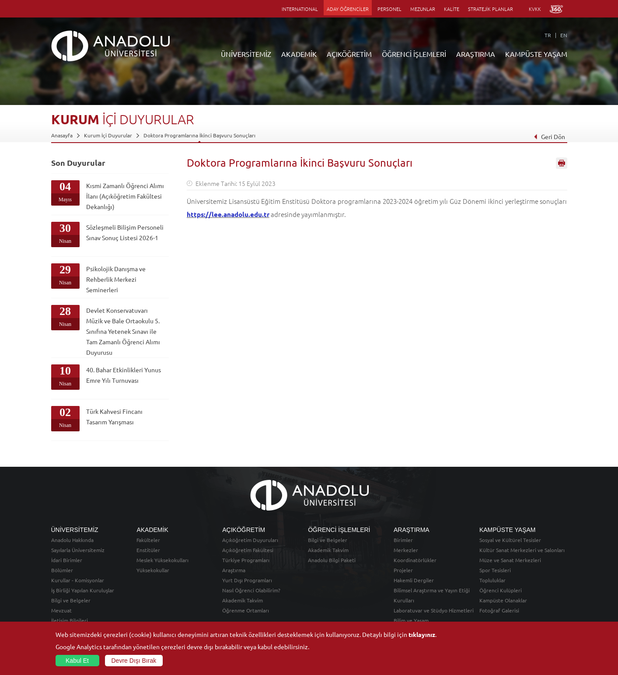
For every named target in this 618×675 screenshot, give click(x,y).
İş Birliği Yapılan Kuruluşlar (82, 590)
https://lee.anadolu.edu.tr (228, 214)
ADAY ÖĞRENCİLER (348, 8)
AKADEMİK (299, 53)
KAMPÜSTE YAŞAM (536, 53)
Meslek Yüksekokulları (162, 559)
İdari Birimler (66, 559)
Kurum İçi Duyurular (108, 135)
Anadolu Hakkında (72, 539)
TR (548, 34)
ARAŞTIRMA (475, 53)
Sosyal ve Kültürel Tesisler (510, 539)
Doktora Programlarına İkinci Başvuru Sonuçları (199, 135)
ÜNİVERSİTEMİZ (246, 53)
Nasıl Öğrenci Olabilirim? (251, 590)
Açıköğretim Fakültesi (247, 549)
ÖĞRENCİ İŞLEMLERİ (414, 53)
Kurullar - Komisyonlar (77, 580)
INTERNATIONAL (300, 8)
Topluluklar (492, 580)
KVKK (535, 8)
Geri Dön (549, 136)
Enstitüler (148, 549)
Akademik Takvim (242, 600)
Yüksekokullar (152, 570)
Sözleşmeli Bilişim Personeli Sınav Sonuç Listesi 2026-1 (125, 232)
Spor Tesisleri (495, 570)
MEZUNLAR (422, 8)
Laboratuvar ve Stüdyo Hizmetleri (434, 610)
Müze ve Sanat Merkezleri (510, 559)
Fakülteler (148, 539)
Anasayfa (62, 135)
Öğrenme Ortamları (245, 610)
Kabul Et (77, 660)
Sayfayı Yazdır (561, 163)
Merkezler (406, 549)
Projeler (403, 570)
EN (563, 34)
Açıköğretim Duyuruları (250, 539)
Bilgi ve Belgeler (71, 600)
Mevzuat (61, 610)
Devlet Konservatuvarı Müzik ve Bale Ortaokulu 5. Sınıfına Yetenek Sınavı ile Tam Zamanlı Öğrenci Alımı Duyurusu (123, 331)
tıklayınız (422, 634)
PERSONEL (389, 8)
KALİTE (451, 8)
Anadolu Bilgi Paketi (332, 559)
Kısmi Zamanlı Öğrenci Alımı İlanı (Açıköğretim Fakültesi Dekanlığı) (125, 196)
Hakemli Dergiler (414, 580)
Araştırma (233, 570)
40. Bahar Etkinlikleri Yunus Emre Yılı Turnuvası (123, 375)
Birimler (403, 539)
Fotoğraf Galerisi (499, 610)
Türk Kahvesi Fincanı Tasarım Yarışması (114, 416)
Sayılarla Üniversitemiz (78, 549)
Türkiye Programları (245, 559)
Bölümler (62, 570)
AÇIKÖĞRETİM (349, 53)
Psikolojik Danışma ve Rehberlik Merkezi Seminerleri (116, 279)
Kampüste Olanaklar (503, 600)
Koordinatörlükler (415, 559)
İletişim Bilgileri (69, 620)
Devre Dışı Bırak (134, 660)
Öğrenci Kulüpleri (500, 590)
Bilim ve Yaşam (411, 620)
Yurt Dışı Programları (247, 580)
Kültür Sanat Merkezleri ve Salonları (522, 549)
